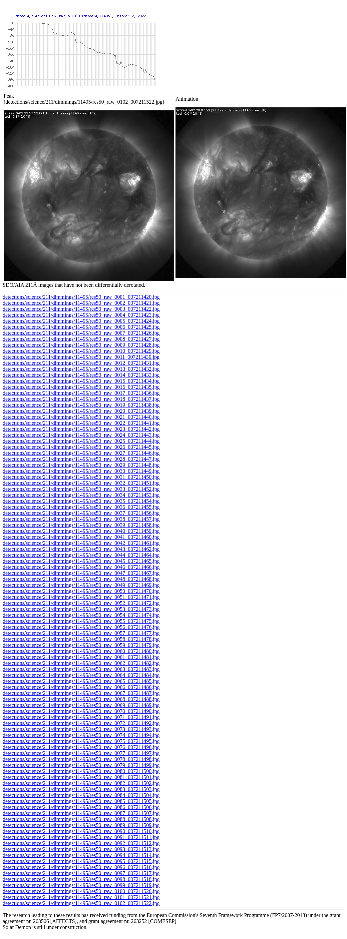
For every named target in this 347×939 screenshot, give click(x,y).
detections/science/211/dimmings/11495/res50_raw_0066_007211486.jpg (81, 687)
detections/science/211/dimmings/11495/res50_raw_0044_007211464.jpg (81, 555)
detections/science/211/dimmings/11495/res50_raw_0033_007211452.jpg (81, 489)
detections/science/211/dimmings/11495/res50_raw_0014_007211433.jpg (81, 375)
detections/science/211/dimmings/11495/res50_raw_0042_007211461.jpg (81, 543)
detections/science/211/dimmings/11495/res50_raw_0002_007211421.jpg (81, 303)
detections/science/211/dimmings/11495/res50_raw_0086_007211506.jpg (81, 807)
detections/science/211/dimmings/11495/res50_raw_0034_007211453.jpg (81, 495)
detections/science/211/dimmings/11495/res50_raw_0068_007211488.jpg (81, 699)
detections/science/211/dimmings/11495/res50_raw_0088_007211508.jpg (81, 819)
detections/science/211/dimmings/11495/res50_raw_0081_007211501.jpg (81, 777)
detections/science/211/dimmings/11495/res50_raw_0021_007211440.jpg (81, 417)
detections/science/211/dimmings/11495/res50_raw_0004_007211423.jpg (81, 315)
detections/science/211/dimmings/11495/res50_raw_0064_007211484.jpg (81, 675)
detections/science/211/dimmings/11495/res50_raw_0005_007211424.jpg (81, 321)
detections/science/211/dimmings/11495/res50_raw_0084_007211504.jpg (81, 795)
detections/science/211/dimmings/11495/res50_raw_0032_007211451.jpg (81, 483)
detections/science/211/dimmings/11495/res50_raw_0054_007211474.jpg (81, 615)
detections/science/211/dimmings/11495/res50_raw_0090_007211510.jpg (81, 831)
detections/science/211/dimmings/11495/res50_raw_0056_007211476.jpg (81, 627)
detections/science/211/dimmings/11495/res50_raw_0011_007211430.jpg (81, 357)
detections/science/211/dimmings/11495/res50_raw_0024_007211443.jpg (81, 435)
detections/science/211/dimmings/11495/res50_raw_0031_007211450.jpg (81, 477)
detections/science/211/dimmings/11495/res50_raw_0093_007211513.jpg (81, 849)
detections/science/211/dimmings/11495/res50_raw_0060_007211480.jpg (81, 651)
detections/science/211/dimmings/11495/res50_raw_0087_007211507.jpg (81, 813)
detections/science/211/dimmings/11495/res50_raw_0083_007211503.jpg (81, 789)
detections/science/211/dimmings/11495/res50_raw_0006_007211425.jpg (81, 327)
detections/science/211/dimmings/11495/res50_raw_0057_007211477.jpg (81, 633)
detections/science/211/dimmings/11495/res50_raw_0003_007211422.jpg (81, 309)
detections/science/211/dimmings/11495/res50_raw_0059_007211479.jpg (81, 645)
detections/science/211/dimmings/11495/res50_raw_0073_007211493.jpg (81, 729)
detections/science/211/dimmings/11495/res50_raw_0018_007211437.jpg (81, 399)
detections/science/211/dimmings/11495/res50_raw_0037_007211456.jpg (81, 513)
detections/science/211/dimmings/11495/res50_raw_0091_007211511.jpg (81, 837)
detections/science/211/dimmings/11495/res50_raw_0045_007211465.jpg (81, 561)
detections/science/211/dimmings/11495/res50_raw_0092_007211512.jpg (81, 843)
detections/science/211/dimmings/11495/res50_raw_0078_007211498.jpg (81, 759)
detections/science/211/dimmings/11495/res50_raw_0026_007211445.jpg (81, 447)
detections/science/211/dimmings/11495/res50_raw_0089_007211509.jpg (81, 825)
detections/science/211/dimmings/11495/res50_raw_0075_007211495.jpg (81, 741)
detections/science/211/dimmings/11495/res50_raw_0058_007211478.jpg (81, 639)
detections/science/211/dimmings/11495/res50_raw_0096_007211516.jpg (81, 867)
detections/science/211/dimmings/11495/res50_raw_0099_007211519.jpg (81, 885)
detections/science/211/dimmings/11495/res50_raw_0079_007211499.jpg (81, 765)
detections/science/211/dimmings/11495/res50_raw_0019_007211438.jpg (81, 405)
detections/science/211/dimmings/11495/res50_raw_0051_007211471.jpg (81, 597)
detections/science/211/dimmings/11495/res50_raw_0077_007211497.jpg (81, 753)
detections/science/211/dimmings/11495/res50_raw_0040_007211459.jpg (81, 531)
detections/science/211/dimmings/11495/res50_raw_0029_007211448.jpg (81, 465)
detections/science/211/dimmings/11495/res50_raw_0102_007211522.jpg (81, 903)
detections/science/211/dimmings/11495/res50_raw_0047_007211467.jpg (81, 573)
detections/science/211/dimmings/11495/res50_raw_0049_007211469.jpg (81, 585)
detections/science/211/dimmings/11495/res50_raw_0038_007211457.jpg (81, 519)
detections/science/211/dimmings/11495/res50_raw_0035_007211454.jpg (81, 501)
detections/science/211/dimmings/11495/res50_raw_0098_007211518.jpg (81, 879)
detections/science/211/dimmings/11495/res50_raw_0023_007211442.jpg (81, 429)
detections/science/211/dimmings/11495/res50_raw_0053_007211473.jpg (81, 609)
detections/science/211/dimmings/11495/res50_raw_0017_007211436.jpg (81, 393)
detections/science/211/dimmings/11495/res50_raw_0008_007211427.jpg (81, 339)
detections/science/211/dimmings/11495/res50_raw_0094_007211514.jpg (81, 855)
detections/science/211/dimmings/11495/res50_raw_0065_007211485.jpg (81, 681)
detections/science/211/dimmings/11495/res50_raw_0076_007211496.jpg (81, 747)
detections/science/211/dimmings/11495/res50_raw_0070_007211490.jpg (81, 711)
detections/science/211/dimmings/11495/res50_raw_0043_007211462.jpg (81, 549)
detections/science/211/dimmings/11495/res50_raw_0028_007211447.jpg (81, 459)
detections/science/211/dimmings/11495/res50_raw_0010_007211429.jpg (81, 351)
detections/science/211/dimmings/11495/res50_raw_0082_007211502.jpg (81, 783)
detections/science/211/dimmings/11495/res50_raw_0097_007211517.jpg (81, 873)
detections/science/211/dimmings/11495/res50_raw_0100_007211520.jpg (81, 891)
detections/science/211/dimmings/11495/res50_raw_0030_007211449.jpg (81, 471)
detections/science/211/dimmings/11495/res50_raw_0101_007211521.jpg (81, 897)
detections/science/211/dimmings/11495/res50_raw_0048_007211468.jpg (81, 579)
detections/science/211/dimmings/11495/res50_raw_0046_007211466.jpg (81, 567)
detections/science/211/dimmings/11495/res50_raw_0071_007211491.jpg (81, 717)
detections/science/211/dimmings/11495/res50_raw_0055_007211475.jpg (81, 621)
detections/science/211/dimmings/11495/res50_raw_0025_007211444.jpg (81, 441)
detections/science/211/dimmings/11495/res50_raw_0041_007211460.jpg (81, 537)
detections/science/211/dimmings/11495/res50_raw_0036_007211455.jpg (81, 507)
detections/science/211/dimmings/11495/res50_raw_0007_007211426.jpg (81, 333)
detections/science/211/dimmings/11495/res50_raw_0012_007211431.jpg (81, 363)
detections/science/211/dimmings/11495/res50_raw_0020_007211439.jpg (81, 411)
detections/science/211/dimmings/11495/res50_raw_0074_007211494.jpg (81, 735)
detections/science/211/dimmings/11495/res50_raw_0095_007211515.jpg (81, 861)
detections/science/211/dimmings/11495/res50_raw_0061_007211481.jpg (81, 657)
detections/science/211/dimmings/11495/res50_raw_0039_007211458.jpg (81, 525)
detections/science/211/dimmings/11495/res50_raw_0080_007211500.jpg (81, 771)
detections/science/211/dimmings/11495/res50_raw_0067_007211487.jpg (81, 693)
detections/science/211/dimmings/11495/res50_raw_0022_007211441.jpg (81, 423)
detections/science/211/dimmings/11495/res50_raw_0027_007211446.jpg (81, 453)
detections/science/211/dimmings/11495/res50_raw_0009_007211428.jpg (81, 345)
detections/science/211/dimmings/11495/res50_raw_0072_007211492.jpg (81, 723)
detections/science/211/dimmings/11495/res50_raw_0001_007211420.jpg (81, 297)
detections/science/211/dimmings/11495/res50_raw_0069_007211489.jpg (81, 705)
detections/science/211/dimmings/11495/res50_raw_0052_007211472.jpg (81, 603)
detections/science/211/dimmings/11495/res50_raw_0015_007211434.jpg (81, 381)
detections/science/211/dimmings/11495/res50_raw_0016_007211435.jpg (81, 387)
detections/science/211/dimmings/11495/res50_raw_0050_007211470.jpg (81, 591)
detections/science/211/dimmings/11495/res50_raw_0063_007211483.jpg (81, 669)
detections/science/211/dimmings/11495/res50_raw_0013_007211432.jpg (81, 369)
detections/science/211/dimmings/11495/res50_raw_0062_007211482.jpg (81, 663)
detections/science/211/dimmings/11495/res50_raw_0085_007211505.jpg (81, 801)
